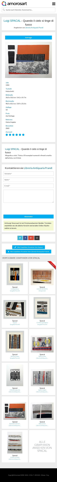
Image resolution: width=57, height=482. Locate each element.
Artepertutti (42, 291)
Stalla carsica (42, 356)
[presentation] (20, 209)
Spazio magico (42, 390)
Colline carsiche (14, 457)
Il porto (15, 322)
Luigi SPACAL (12, 20)
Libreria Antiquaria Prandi (34, 28)
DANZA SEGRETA (42, 289)
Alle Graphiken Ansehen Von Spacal (28, 247)
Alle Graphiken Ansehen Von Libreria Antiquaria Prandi (28, 251)
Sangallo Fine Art (15, 291)
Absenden (28, 216)
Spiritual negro (15, 356)
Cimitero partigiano (42, 322)
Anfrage (28, 38)
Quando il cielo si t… (15, 423)
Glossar (43, 475)
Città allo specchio (15, 390)
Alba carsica (42, 423)
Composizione (15, 289)
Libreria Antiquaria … (42, 358)
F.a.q (47, 475)
